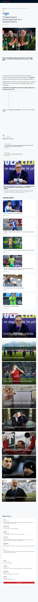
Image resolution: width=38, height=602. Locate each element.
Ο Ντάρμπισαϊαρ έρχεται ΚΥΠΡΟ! (9, 579)
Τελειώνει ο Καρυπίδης (9, 474)
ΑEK (6, 8)
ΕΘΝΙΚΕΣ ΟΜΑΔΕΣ (6, 526)
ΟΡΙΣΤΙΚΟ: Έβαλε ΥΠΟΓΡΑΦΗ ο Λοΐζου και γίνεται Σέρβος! (17, 381)
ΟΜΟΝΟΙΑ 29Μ (5, 571)
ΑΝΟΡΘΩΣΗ (5, 565)
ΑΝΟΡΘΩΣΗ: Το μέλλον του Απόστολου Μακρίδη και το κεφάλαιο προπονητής (17, 497)
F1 (3, 548)
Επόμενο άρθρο (7, 152)
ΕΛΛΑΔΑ (4, 560)
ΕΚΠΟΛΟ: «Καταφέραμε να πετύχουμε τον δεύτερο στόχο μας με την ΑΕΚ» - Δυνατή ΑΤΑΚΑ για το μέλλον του (18, 269)
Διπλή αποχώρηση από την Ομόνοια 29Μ (10, 573)
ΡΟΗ (6, 516)
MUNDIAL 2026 (5, 543)
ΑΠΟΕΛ (4, 519)
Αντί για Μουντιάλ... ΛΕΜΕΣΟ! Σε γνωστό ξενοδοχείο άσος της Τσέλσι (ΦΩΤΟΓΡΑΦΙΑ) (19, 427)
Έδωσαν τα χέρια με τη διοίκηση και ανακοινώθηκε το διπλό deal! (18, 250)
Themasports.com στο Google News (14, 109)
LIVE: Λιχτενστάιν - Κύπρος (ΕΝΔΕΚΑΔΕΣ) (13, 357)
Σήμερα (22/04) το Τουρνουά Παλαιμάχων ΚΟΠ (13, 154)
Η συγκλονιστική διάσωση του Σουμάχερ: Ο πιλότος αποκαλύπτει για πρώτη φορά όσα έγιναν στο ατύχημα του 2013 (18, 450)
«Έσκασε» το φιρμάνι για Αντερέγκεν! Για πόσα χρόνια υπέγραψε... (18, 231)
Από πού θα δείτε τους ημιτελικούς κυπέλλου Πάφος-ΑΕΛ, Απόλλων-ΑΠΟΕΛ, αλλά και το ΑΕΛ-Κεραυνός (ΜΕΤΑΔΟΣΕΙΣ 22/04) (18, 146)
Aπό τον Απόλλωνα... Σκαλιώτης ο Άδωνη (12, 213)
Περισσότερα (19, 582)
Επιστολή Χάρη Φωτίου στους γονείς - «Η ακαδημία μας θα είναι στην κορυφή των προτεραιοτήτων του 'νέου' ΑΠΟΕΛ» (19, 187)
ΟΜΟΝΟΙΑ (5, 531)
